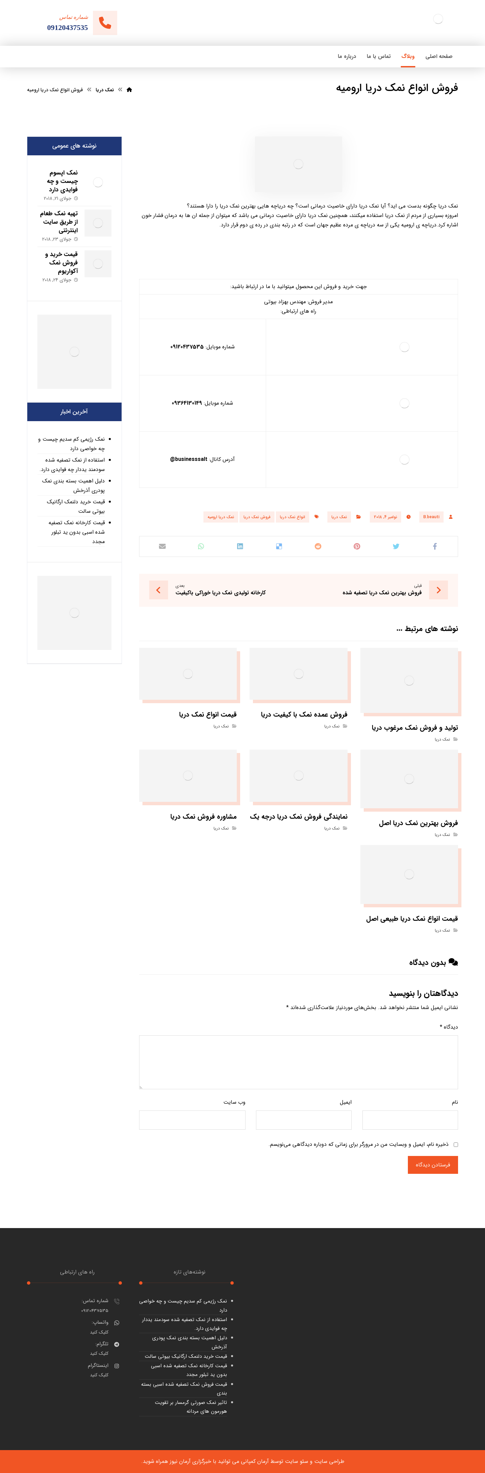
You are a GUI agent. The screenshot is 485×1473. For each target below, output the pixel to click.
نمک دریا (339, 517)
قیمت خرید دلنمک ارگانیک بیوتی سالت (76, 506)
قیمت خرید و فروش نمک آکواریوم (61, 263)
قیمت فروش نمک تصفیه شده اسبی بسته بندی (184, 1388)
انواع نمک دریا (292, 517)
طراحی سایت (329, 1461)
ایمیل (346, 1102)
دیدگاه (449, 1027)
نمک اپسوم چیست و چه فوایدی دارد (62, 181)
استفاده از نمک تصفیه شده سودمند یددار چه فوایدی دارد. (72, 465)
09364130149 (187, 403)
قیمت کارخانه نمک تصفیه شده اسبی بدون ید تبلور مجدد (76, 532)
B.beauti (431, 517)
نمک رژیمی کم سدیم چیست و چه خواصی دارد (71, 444)
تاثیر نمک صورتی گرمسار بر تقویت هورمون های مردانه (191, 1407)
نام (455, 1102)
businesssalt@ (188, 459)
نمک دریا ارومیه (220, 517)
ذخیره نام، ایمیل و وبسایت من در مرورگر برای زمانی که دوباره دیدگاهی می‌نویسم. (358, 1144)
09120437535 (187, 347)
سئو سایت (296, 1461)
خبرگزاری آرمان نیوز (190, 1461)
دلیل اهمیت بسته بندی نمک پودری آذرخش (73, 486)
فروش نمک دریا (257, 517)
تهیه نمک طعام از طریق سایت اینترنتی (59, 222)
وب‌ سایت (234, 1102)
